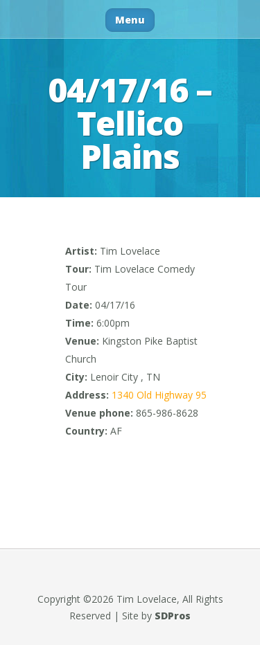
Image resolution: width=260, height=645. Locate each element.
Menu (130, 19)
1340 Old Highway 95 (159, 394)
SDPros (173, 615)
